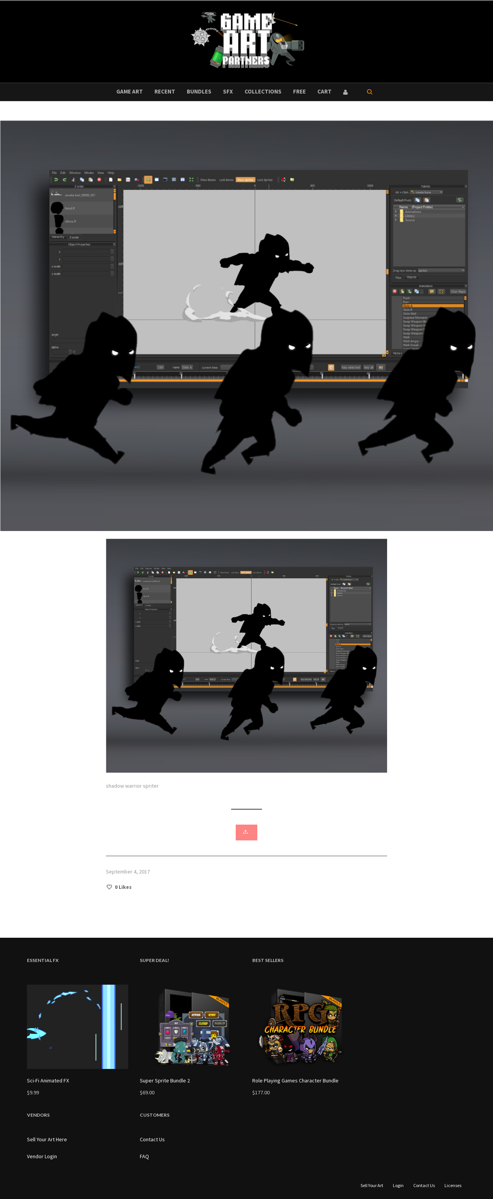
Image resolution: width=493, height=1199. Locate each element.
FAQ (144, 1156)
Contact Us (152, 1139)
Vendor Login (42, 1156)
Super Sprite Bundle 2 (165, 1080)
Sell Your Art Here (47, 1139)
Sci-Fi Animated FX (48, 1080)
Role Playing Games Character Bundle (295, 1080)
